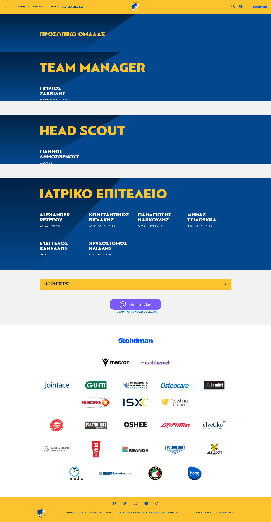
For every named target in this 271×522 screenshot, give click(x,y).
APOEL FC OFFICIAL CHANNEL (137, 312)
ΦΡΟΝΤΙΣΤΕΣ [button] (135, 284)
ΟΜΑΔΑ (37, 7)
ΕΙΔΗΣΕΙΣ (22, 7)
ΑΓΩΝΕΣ (51, 7)
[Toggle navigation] (9, 7)
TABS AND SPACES (226, 513)
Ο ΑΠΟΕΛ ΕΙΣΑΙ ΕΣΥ (72, 7)
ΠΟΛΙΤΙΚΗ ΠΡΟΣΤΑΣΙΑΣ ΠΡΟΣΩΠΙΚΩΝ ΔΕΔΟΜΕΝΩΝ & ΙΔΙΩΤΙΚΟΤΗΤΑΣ (147, 513)
